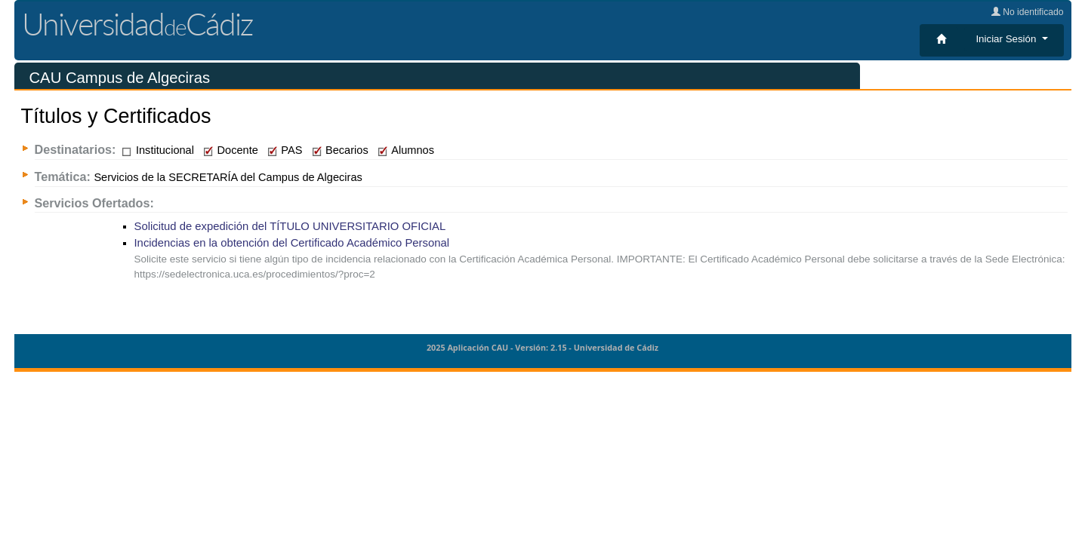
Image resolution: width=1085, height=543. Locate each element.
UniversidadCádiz (137, 23)
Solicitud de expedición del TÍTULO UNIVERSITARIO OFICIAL (290, 226)
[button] (1011, 39)
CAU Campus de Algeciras (120, 77)
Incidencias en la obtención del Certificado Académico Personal (292, 243)
